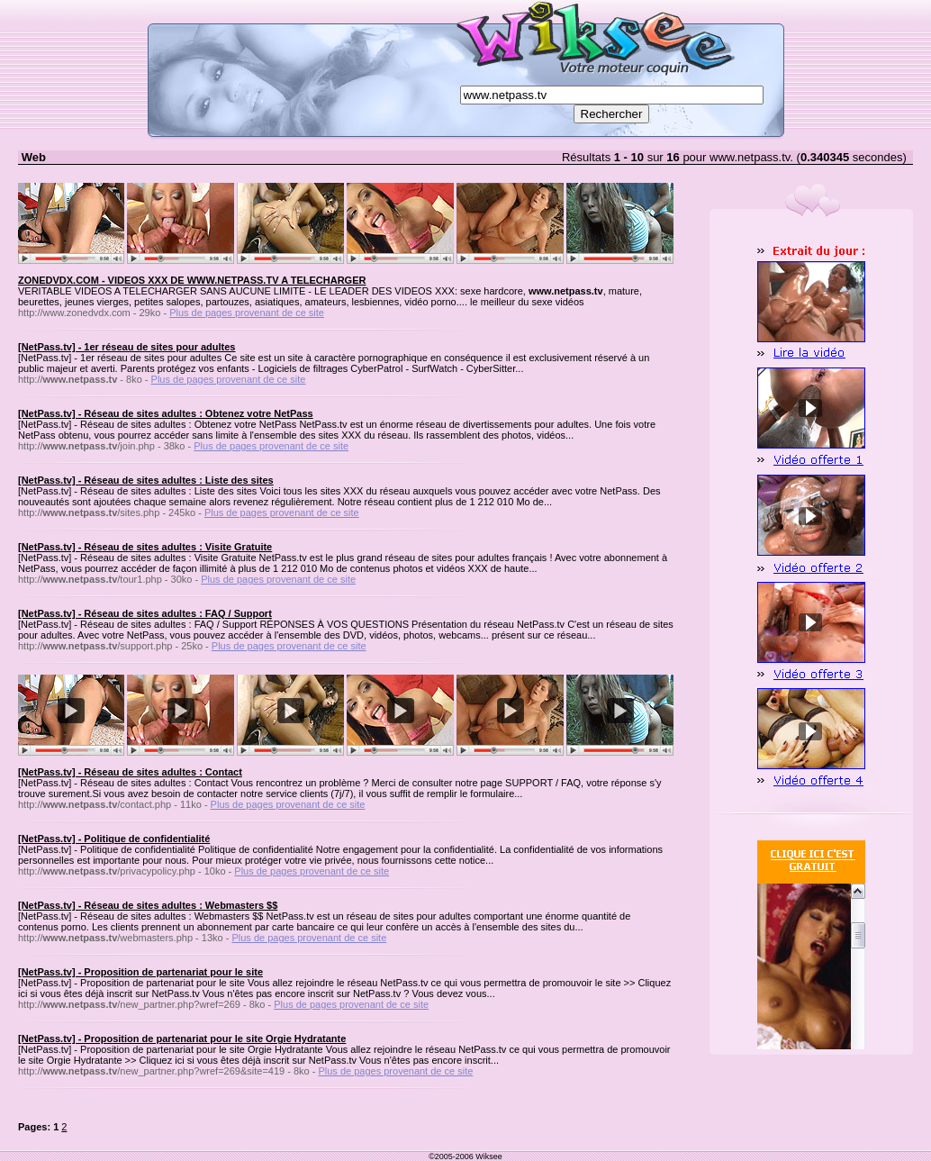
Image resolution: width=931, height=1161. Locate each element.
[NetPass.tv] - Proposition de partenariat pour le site (140, 971)
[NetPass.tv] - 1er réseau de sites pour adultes (126, 346)
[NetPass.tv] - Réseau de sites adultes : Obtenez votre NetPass (165, 413)
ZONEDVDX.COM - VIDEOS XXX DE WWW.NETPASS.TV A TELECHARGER (192, 280)
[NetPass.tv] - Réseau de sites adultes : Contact (130, 771)
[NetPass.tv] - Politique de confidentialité (114, 838)
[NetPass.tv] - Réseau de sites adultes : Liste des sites (146, 480)
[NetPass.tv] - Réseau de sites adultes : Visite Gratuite (145, 546)
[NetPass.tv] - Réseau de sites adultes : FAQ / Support (145, 613)
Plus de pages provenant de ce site (246, 312)
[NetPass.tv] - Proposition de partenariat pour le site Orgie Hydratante (182, 1038)
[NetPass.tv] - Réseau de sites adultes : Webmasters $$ (147, 905)
